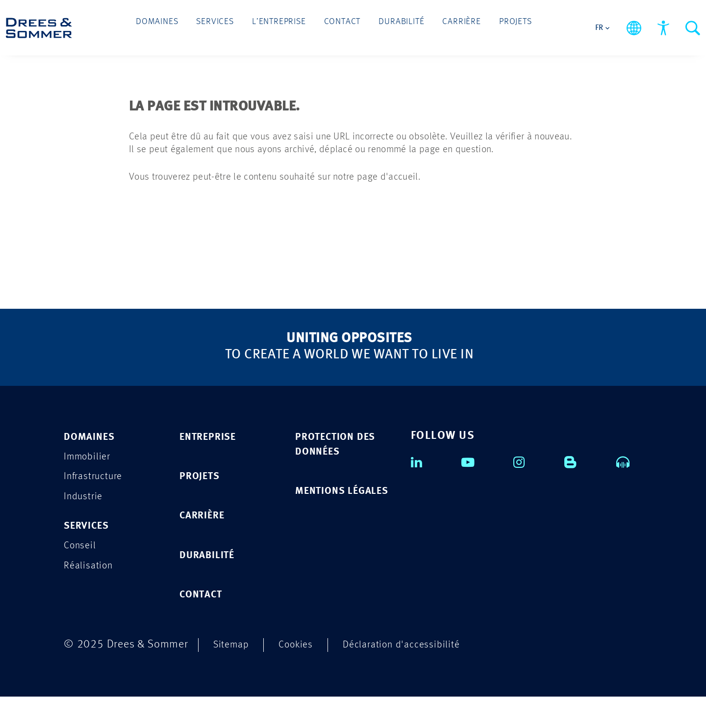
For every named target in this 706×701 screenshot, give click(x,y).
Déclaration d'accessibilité (415, 648)
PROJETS (202, 478)
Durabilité (391, 25)
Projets (485, 25)
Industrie (85, 499)
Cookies (302, 648)
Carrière (441, 25)
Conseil (82, 550)
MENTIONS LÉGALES (323, 501)
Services (234, 25)
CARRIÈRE (205, 518)
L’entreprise (288, 25)
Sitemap (233, 648)
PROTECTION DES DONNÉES (340, 445)
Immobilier (90, 458)
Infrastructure (97, 479)
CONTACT (204, 598)
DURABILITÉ (210, 558)
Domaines (186, 25)
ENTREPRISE (212, 437)
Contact (342, 25)
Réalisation (91, 571)
